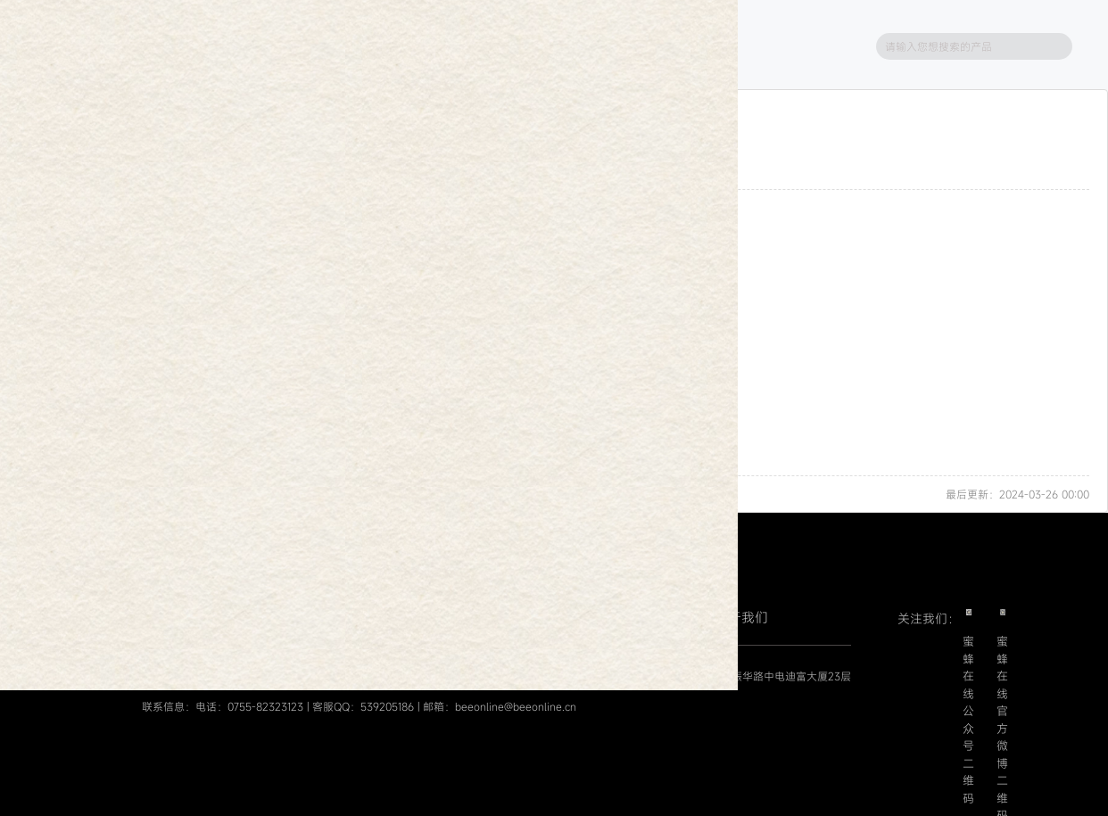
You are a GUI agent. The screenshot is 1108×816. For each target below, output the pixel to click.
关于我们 (741, 617)
